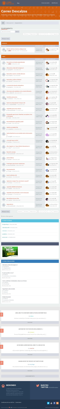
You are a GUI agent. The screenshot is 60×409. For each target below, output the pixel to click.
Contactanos (18, 402)
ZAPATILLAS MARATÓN (12, 127)
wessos (10, 177)
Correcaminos (24, 50)
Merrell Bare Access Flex (12, 198)
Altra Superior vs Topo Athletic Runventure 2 (18, 146)
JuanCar (10, 200)
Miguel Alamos (54, 158)
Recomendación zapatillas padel (14, 121)
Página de (33, 34)
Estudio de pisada (6, 297)
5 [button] (46, 34)
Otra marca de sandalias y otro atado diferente (18, 91)
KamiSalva (53, 108)
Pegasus (53, 121)
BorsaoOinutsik (11, 110)
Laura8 (9, 123)
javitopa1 (10, 182)
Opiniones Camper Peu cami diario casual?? (17, 181)
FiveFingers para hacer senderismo (15, 163)
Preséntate (6, 284)
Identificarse (55, 3)
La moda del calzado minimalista (15, 85)
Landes (53, 198)
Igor (10, 117)
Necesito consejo (11, 152)
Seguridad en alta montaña (8, 289)
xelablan (10, 188)
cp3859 (53, 146)
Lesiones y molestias (9, 300)
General (6, 292)
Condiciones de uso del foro (7, 402)
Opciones (20, 211)
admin (9, 50)
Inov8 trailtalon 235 (11, 175)
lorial (52, 74)
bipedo (11, 75)
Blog (18, 3)
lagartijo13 (53, 79)
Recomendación (10, 169)
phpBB (25, 407)
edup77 (10, 148)
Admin (31, 316)
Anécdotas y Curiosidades (10, 276)
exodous (53, 62)
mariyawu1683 (54, 91)
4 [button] (44, 34)
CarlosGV (10, 81)
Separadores (9, 204)
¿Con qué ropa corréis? (12, 140)
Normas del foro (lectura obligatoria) (16, 49)
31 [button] (51, 34)
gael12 (52, 103)
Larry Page (31, 364)
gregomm (10, 69)
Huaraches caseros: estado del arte (15, 74)
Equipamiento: (7, 268)
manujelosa (11, 129)
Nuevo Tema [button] (5, 38)
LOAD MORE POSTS (30, 376)
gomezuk (53, 127)
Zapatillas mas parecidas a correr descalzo (17, 192)
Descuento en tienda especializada (15, 62)
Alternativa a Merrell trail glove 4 (9, 265)
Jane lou (32, 348)
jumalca (10, 142)
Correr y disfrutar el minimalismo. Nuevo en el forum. (14, 281)
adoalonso (10, 98)
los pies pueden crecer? (8, 273)
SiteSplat (32, 332)
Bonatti (10, 159)
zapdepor (53, 97)
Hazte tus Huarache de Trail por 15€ (15, 103)
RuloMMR (53, 140)
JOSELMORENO (12, 104)
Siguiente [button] (56, 34)
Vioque (9, 171)
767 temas (26, 34)
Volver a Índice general (7, 216)
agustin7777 (54, 49)
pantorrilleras (10, 158)
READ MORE (30, 322)
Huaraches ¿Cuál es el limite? (13, 79)
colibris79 (11, 93)
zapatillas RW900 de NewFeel (14, 187)
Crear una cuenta (45, 3)
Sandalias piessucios (11, 97)
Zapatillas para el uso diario (13, 108)
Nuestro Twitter (49, 386)
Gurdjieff (53, 115)
